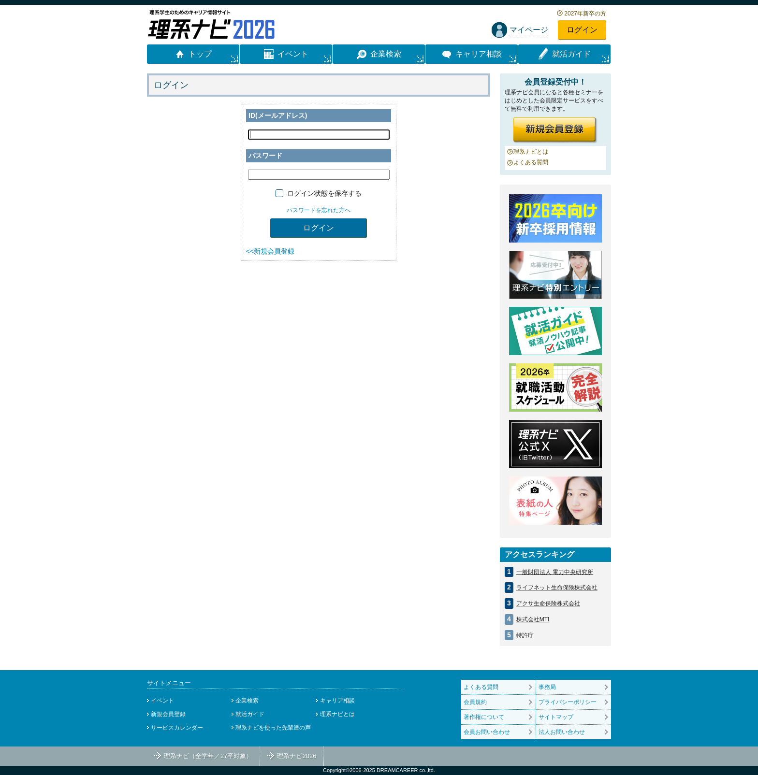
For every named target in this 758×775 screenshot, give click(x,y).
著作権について (484, 717)
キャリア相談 (337, 700)
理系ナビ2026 (296, 756)
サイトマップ (556, 717)
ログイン (582, 30)
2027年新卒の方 (585, 13)
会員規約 (475, 702)
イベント (162, 700)
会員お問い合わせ (487, 732)
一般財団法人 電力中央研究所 (554, 572)
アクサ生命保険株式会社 (548, 603)
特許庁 (525, 635)
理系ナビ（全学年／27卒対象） (208, 756)
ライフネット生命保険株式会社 (557, 587)
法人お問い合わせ (562, 732)
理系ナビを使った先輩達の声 (273, 727)
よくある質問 (530, 162)
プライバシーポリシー (568, 702)
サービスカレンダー (177, 727)
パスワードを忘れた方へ (318, 210)
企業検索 (247, 700)
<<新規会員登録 (270, 251)
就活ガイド (249, 714)
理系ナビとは (530, 151)
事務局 (547, 687)
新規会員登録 (168, 714)
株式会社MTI (533, 619)
